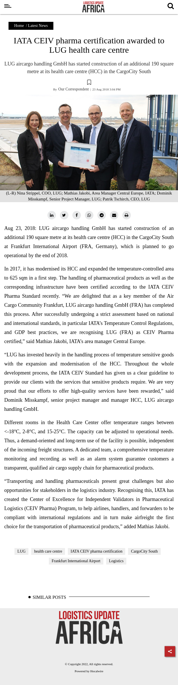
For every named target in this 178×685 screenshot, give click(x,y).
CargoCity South (144, 551)
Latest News (38, 26)
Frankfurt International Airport (76, 561)
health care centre (48, 551)
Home (19, 26)
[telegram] (101, 215)
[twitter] (64, 215)
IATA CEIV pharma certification (97, 551)
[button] (89, 83)
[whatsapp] (89, 215)
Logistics (116, 561)
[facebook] (76, 215)
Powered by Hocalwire (89, 671)
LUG (21, 551)
